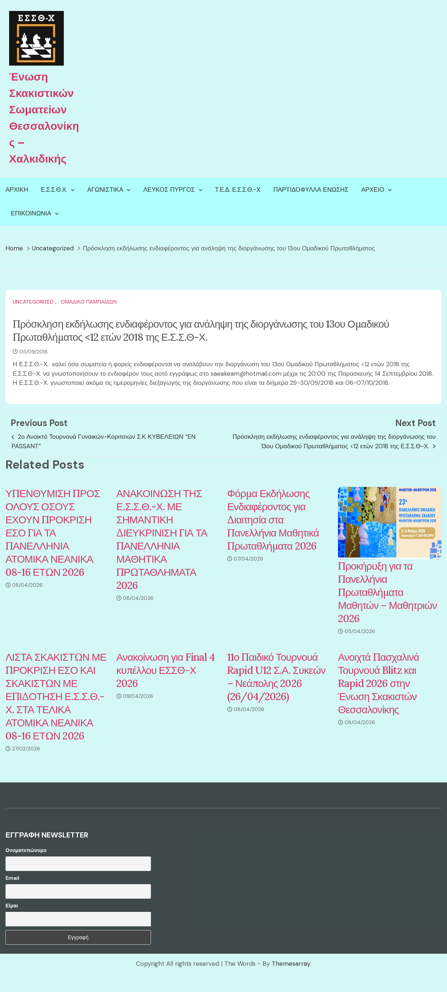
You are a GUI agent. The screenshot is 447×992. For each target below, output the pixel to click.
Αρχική (16, 189)
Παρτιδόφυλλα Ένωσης (311, 189)
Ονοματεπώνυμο (26, 850)
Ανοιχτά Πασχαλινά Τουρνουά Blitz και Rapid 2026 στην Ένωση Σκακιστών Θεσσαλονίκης (378, 683)
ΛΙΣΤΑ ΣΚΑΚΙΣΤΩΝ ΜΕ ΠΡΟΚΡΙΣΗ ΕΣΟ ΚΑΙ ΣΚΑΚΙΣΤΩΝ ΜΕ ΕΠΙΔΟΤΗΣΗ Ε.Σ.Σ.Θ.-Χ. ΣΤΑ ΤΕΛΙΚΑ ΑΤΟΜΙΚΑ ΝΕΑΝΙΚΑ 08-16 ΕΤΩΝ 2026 (55, 696)
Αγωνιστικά (105, 189)
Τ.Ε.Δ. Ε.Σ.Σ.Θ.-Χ (238, 189)
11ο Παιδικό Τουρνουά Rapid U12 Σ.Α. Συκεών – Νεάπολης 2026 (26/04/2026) (276, 677)
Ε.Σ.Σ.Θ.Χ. (54, 189)
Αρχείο (372, 189)
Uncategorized (33, 301)
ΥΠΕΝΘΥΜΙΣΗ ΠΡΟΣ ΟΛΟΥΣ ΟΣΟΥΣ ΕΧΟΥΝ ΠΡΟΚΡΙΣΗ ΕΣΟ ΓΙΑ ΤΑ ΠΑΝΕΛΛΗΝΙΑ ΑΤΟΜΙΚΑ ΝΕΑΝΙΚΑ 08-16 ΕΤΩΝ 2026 (52, 533)
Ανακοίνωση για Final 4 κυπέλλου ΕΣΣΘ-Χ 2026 (165, 670)
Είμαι (11, 905)
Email (12, 878)
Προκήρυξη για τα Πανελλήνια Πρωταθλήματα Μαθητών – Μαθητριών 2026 (387, 592)
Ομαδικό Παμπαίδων (89, 301)
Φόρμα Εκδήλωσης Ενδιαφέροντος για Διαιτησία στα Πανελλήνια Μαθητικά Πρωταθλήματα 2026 (273, 519)
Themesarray (291, 964)
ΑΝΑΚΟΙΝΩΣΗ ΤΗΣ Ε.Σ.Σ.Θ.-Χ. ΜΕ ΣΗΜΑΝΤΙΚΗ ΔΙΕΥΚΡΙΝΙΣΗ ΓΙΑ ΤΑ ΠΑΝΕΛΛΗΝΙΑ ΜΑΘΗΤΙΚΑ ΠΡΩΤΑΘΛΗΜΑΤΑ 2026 (161, 539)
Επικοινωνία (31, 213)
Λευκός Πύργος (169, 189)
